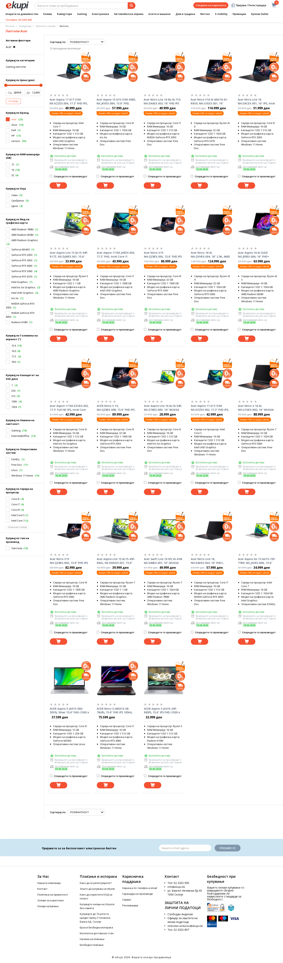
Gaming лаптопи (16, 66)
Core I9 (15, 509)
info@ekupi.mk (176, 887)
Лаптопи (16, 548)
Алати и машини (159, 14)
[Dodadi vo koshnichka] (58, 185)
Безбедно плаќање (92, 945)
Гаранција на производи (137, 894)
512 (13, 396)
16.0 (13, 351)
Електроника (100, 14)
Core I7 (15, 504)
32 (12, 175)
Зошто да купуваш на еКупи (97, 888)
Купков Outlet (259, 14)
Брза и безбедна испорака (96, 927)
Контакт (42, 888)
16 (12, 170)
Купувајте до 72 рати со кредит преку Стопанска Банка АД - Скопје (95, 917)
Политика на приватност (52, 894)
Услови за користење (50, 900)
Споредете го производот (68, 176)
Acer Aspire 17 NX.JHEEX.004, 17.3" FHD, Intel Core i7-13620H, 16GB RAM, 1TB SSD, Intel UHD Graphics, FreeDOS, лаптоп (116, 255)
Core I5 (15, 499)
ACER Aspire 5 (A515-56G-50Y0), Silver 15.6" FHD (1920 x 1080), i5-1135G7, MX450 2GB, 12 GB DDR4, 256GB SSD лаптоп (69, 711)
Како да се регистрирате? (96, 883)
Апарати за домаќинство (21, 14)
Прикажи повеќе (17, 527)
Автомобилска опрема (128, 14)
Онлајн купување (48, 906)
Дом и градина (185, 14)
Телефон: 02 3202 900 (18, 19)
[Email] (185, 848)
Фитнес (205, 14)
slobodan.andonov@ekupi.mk (185, 926)
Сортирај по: (58, 42)
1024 (14, 407)
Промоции (239, 14)
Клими (47, 14)
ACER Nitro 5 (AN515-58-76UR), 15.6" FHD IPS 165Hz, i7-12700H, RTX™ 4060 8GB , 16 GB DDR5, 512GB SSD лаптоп (115, 711)
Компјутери (64, 14)
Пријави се (227, 848)
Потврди (13, 101)
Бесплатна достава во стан (97, 933)
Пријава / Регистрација (248, 5)
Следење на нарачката (211, 5)
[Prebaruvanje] (131, 5)
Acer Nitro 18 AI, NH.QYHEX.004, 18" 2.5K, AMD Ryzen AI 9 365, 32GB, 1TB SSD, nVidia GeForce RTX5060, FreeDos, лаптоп (210, 255)
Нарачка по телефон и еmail (139, 888)
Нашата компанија (49, 883)
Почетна (9, 26)
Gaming (82, 14)
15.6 (13, 345)
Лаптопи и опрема (45, 26)
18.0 (13, 362)
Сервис (126, 899)
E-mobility (221, 14)
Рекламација (130, 905)
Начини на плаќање (92, 939)
